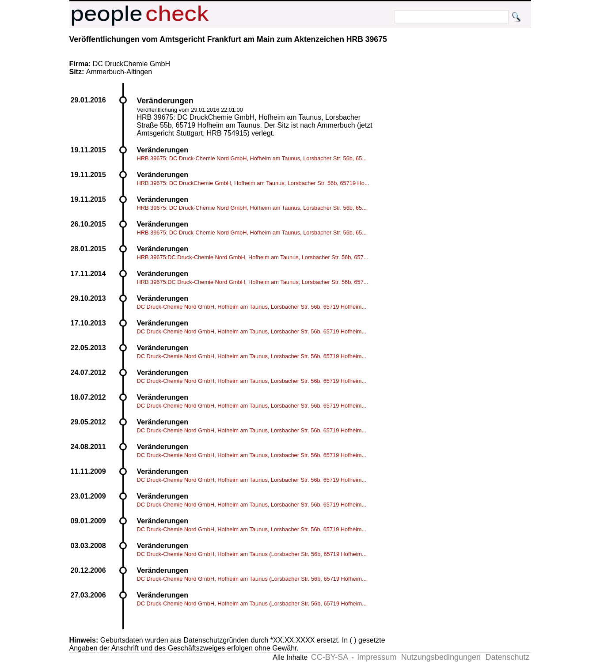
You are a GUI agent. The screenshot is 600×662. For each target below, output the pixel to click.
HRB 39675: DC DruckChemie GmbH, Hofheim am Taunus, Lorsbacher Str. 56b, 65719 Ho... (253, 183)
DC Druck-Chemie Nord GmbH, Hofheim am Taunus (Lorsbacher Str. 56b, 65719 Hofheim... (252, 554)
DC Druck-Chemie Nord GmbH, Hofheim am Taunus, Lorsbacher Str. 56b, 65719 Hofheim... (252, 306)
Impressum (376, 657)
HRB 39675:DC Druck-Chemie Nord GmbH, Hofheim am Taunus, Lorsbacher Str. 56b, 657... (252, 257)
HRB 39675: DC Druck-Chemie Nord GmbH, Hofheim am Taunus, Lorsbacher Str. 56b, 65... (252, 158)
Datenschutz (507, 657)
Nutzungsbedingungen (441, 657)
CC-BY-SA (329, 657)
